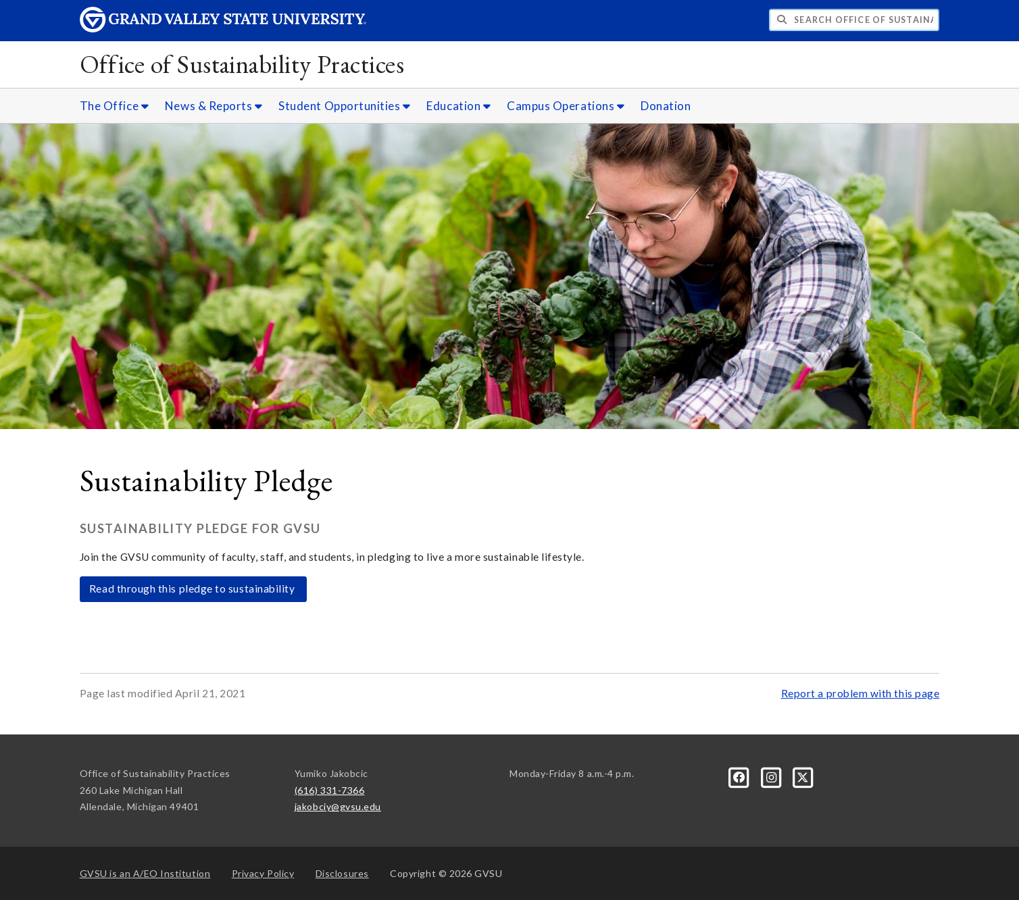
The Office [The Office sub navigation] (114, 106)
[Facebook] (740, 776)
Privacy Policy (263, 873)
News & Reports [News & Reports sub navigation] (214, 106)
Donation (666, 106)
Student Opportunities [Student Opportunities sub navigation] (344, 106)
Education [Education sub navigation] (458, 106)
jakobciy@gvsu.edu (338, 806)
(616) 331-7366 (330, 790)
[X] (803, 776)
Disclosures (342, 873)
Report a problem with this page (860, 693)
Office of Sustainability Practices (242, 63)
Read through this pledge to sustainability (193, 588)
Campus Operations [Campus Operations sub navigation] (565, 106)
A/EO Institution (145, 873)
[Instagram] (772, 776)
